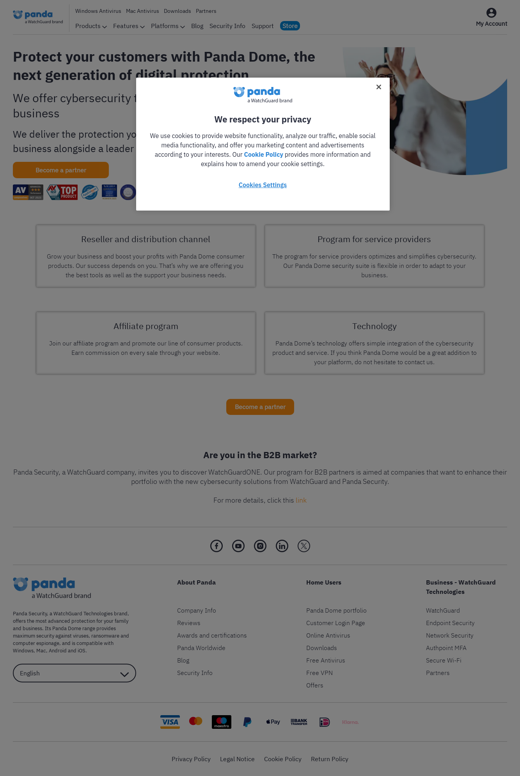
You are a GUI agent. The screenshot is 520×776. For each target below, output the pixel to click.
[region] (263, 144)
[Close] (378, 87)
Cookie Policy (263, 154)
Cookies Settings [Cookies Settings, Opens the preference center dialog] (263, 185)
